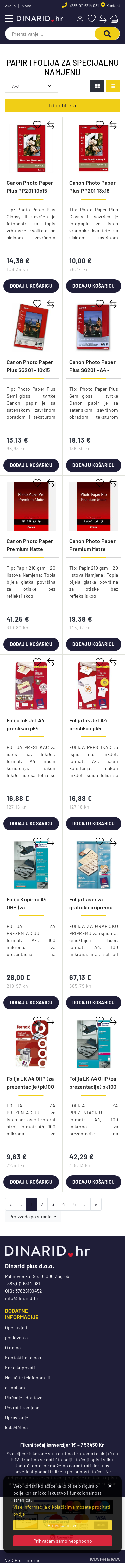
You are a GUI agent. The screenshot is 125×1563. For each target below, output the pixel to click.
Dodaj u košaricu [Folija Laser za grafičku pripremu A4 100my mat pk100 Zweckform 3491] (93, 1002)
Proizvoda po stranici (31, 1216)
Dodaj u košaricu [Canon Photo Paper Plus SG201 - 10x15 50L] (31, 465)
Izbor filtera (62, 105)
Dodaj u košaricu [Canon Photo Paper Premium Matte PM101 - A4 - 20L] (93, 644)
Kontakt (113, 5)
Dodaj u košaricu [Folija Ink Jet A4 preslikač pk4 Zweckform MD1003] (31, 823)
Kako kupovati (20, 1367)
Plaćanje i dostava (24, 1397)
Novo (26, 5)
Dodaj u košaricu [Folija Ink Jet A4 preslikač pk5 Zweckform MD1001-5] (93, 823)
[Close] (62, 1525)
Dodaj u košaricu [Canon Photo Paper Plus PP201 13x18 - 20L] (93, 286)
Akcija (10, 5)
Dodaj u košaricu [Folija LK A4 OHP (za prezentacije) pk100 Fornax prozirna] (31, 1182)
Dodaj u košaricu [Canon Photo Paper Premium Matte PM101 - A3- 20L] (31, 644)
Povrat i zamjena (22, 1407)
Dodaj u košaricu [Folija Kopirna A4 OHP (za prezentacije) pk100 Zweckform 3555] (31, 1002)
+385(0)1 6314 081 (84, 5)
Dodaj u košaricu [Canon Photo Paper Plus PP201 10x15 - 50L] (31, 286)
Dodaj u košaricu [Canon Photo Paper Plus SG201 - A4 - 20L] (93, 465)
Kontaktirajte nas (23, 1357)
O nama (13, 1347)
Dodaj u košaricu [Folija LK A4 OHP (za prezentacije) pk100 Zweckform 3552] (93, 1182)
